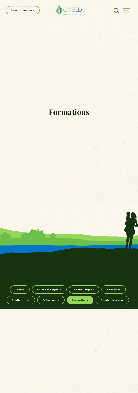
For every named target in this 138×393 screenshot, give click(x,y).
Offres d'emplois (49, 289)
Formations (80, 300)
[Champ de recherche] (116, 10)
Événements (50, 300)
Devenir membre (22, 10)
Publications (21, 300)
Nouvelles (114, 289)
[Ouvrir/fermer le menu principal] (126, 11)
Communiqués (84, 289)
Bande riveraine (112, 300)
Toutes (20, 289)
